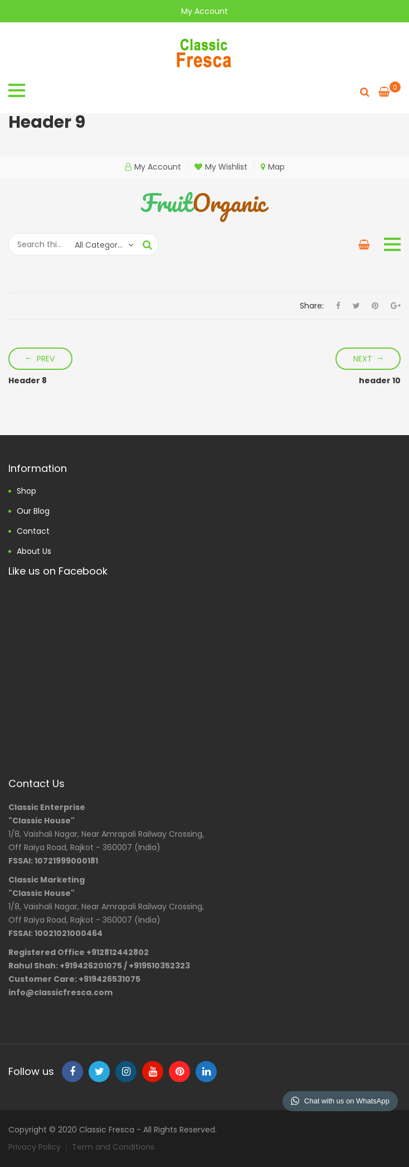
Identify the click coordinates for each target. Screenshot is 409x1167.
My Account (204, 11)
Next (362, 358)
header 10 (380, 380)
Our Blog (33, 511)
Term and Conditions (113, 1146)
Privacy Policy (34, 1146)
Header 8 (27, 380)
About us (34, 551)
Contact (33, 531)
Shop (26, 490)
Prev (46, 358)
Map (273, 166)
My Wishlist (220, 166)
